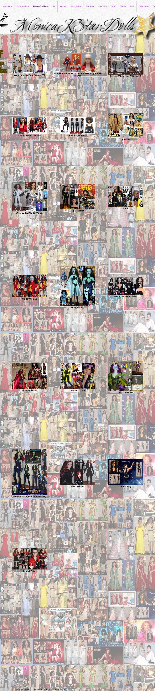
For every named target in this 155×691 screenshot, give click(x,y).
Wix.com (63, 689)
